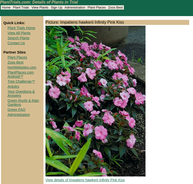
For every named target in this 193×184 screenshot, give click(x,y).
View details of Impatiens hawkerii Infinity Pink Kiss (85, 180)
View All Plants (19, 33)
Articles (13, 86)
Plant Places (17, 57)
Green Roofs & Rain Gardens (23, 103)
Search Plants (18, 38)
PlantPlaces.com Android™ (21, 74)
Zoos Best (15, 62)
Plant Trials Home (21, 28)
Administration (19, 115)
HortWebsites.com (22, 67)
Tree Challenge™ (21, 81)
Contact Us (16, 43)
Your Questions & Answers (21, 93)
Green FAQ (16, 110)
